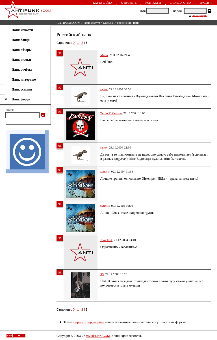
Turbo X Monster (111, 113)
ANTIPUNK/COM (68, 22)
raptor (104, 89)
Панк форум (92, 22)
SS (102, 274)
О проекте (129, 2)
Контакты (153, 2)
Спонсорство (180, 2)
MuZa (104, 55)
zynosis (105, 171)
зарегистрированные (89, 322)
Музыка (108, 22)
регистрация (199, 15)
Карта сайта (102, 2)
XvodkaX (106, 240)
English (205, 2)
